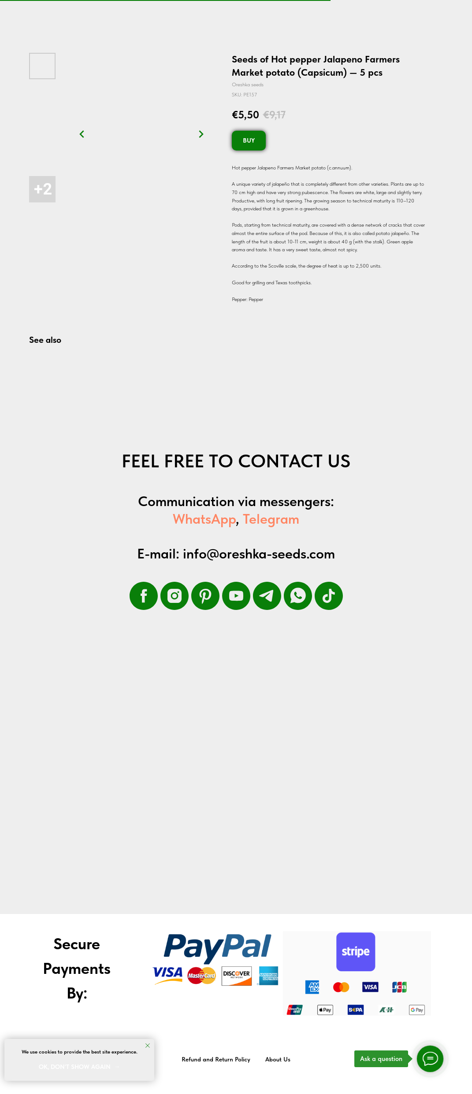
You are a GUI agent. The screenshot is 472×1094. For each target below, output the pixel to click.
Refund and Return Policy (216, 1059)
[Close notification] (147, 1045)
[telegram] (267, 596)
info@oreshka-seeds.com (259, 553)
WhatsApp (204, 518)
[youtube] (236, 596)
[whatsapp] (298, 596)
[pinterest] (205, 596)
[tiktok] (329, 596)
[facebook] (144, 596)
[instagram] (174, 596)
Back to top (444, 1060)
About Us (277, 1059)
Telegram (271, 518)
